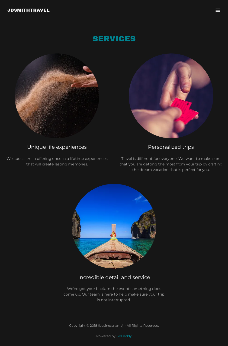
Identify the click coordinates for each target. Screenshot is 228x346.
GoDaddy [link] (124, 336)
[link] (28, 10)
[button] (217, 10)
